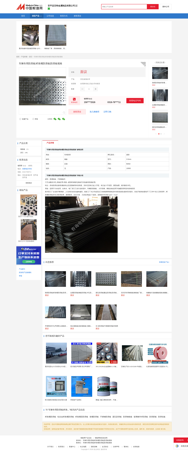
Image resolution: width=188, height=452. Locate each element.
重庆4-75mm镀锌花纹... (26, 216)
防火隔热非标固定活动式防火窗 (56, 400)
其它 (30, 57)
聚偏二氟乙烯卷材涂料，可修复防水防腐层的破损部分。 (115, 400)
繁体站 (126, 447)
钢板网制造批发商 (101, 438)
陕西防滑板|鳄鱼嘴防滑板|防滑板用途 (165, 83)
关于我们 (50, 447)
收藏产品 (23, 119)
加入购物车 (94, 112)
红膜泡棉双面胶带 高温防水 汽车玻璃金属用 (161, 366)
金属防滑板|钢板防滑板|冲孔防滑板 (164, 105)
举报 (35, 119)
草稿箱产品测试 (75, 400)
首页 (17, 57)
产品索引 (22, 269)
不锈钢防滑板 (105, 417)
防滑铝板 (161, 417)
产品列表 (24, 57)
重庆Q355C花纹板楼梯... (26, 241)
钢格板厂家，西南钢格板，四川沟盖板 (57, 48)
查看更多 (29, 183)
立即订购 (107, 112)
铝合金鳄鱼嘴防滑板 (65, 417)
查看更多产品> (164, 262)
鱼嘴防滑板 (94, 417)
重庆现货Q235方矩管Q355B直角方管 (57, 366)
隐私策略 (94, 447)
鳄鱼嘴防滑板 (50, 417)
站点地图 (83, 447)
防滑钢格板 (127, 417)
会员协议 (105, 447)
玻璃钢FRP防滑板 (141, 417)
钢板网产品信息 (86, 438)
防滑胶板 (153, 417)
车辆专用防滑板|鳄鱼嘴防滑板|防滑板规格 (97, 440)
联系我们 (61, 447)
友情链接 (136, 447)
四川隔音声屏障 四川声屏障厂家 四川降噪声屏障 (87, 366)
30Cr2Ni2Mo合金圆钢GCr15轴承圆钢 (108, 366)
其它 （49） (24, 153)
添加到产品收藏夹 (25, 272)
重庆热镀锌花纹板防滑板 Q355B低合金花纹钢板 (35, 48)
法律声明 (116, 447)
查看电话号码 (135, 100)
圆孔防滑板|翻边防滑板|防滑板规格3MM (166, 127)
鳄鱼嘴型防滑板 (81, 417)
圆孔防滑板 (117, 417)
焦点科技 (97, 449)
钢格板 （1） (24, 149)
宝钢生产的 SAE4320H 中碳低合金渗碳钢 (135, 366)
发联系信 (77, 112)
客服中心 (72, 447)
